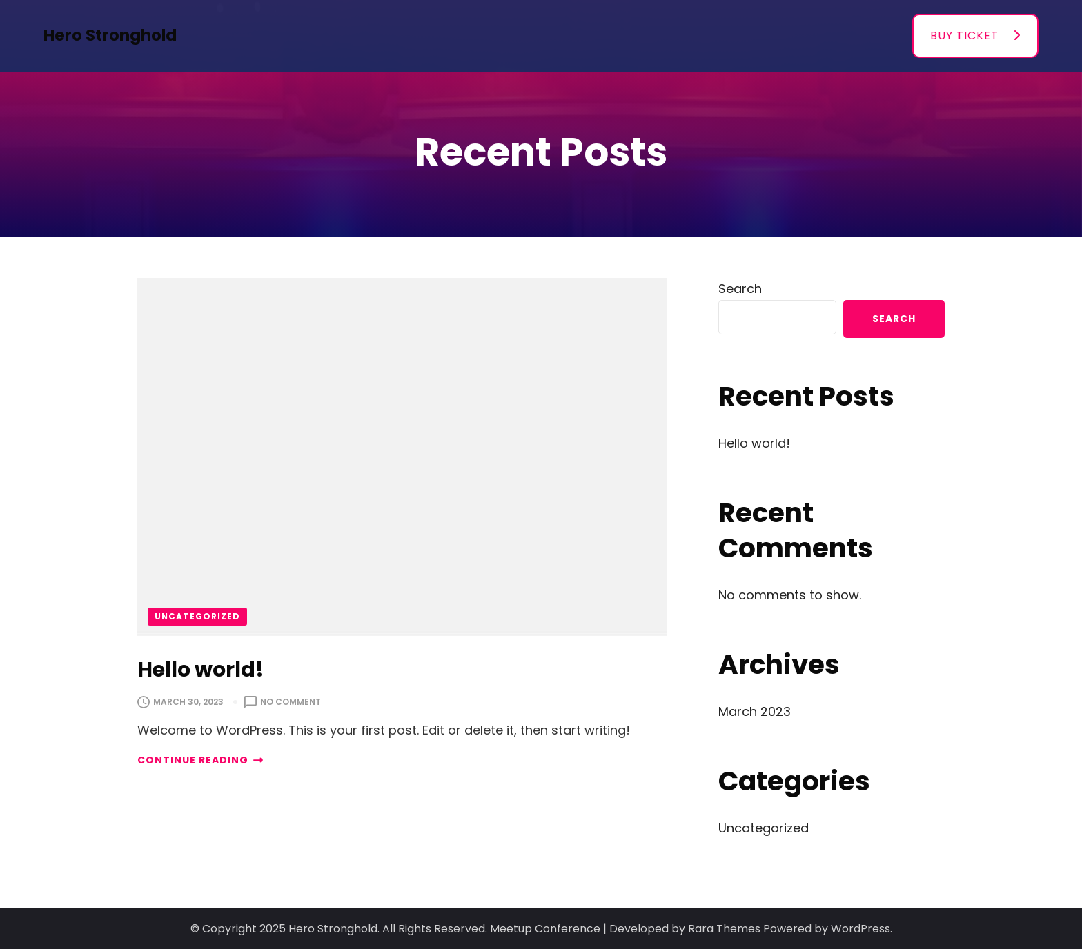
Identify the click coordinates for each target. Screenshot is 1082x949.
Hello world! (200, 669)
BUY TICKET (964, 35)
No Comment (290, 702)
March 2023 (754, 711)
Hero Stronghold (110, 35)
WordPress (860, 928)
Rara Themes (724, 928)
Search (740, 288)
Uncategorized (197, 616)
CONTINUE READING (200, 760)
